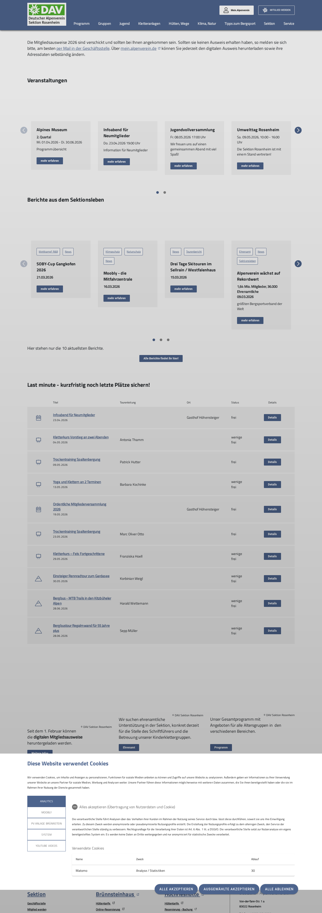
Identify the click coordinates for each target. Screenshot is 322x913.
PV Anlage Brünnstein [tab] (46, 823)
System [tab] (46, 834)
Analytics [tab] (46, 801)
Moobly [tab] (46, 812)
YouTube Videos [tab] (46, 845)
